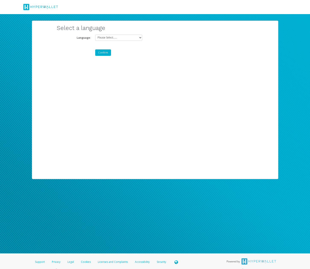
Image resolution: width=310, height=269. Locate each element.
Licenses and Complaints (113, 262)
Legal (70, 262)
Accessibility (142, 262)
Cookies (86, 262)
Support (40, 262)
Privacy (56, 262)
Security (161, 262)
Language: (84, 38)
